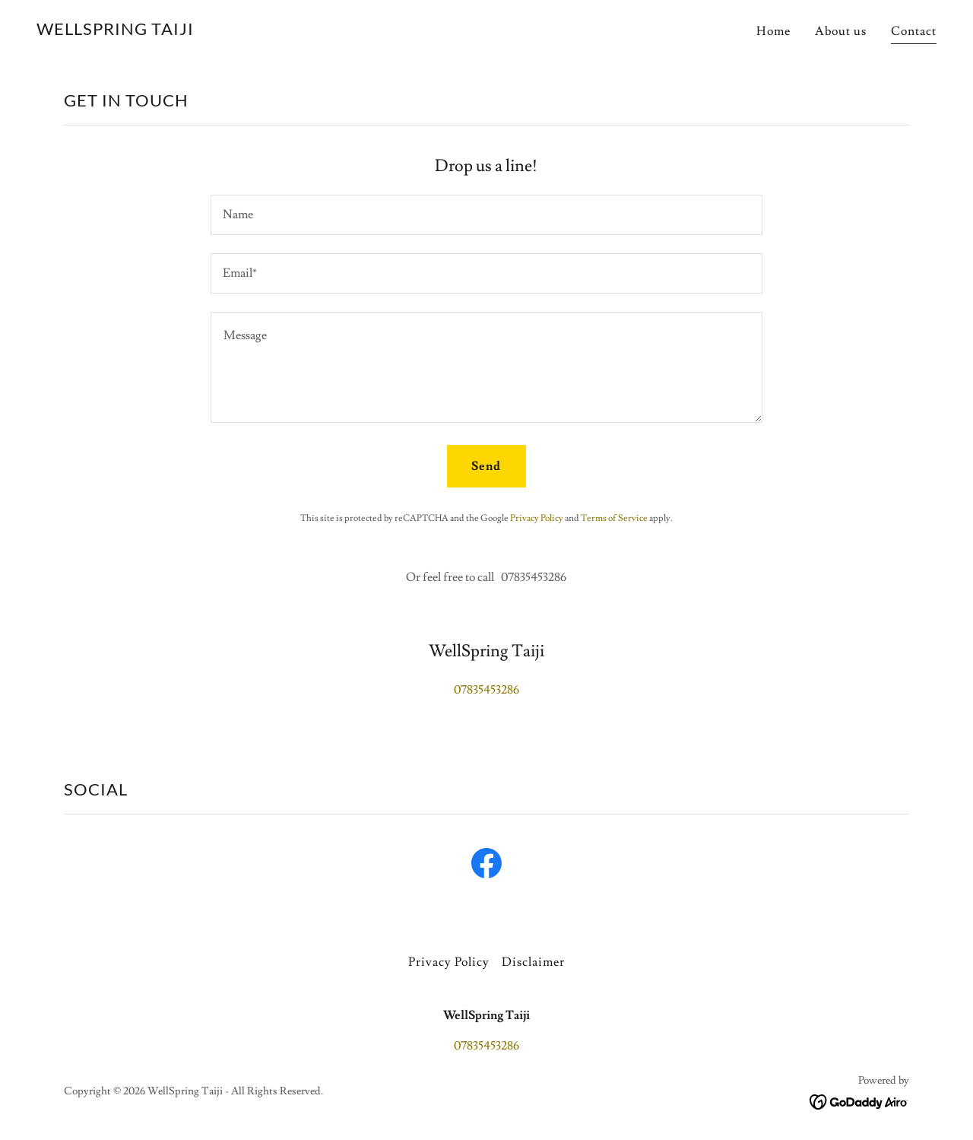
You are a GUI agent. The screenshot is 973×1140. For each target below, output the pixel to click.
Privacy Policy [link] (536, 518)
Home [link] (773, 31)
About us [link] (841, 31)
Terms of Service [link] (614, 518)
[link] (115, 31)
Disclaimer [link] (533, 962)
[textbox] (486, 215)
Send (486, 466)
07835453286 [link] (486, 689)
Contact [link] (914, 31)
